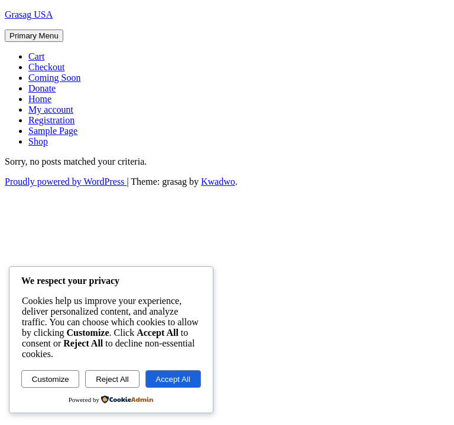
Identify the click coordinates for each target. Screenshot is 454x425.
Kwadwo (218, 181)
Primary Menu (34, 35)
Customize (50, 379)
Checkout (46, 67)
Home (39, 99)
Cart (36, 56)
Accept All (172, 379)
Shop (38, 141)
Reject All (112, 379)
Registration (51, 120)
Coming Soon (54, 78)
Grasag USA (29, 14)
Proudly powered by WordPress (66, 181)
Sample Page (52, 131)
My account (50, 109)
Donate (42, 88)
